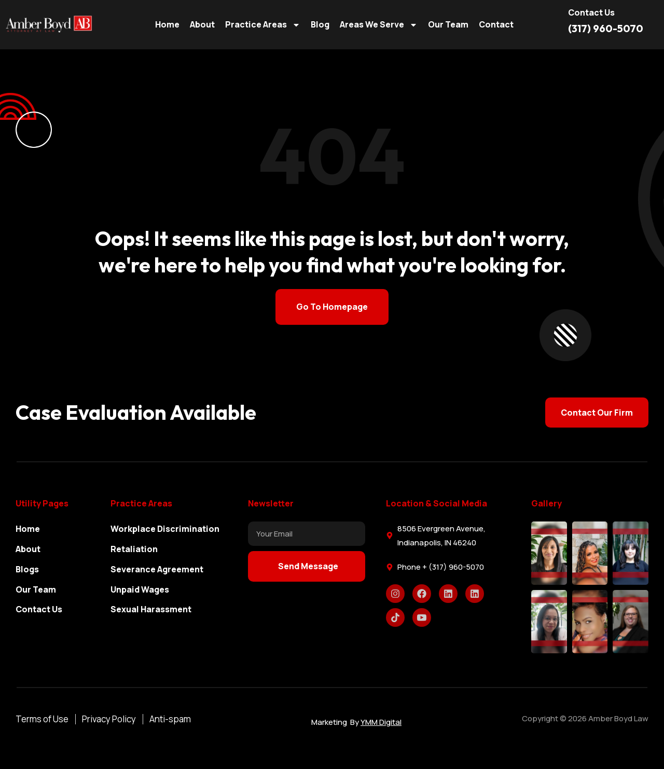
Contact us (591, 12)
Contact (496, 24)
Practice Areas (262, 25)
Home (167, 24)
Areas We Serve (379, 25)
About (202, 24)
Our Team (448, 24)
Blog (320, 24)
